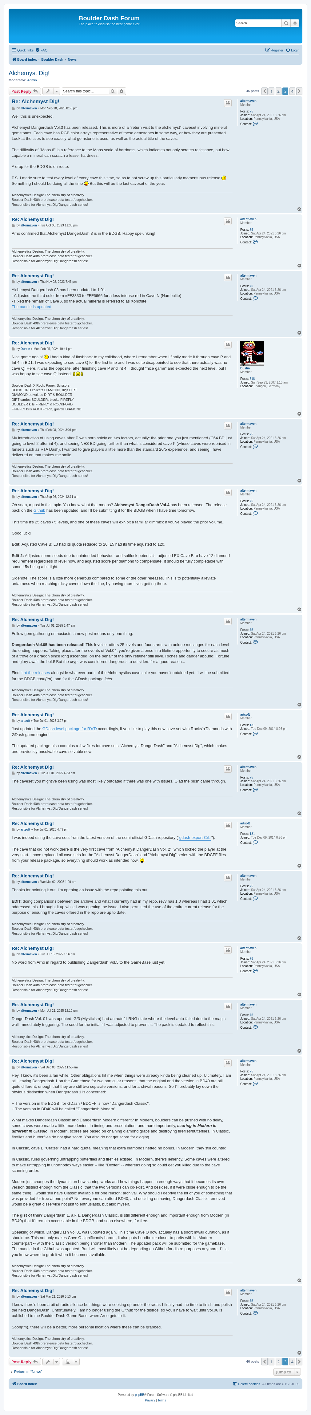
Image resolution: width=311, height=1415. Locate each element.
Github (39, 510)
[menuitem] (41, 50)
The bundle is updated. (32, 306)
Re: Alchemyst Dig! (35, 101)
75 (251, 111)
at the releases (37, 672)
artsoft (245, 714)
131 (252, 725)
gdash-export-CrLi (195, 837)
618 (252, 378)
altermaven (248, 101)
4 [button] (292, 91)
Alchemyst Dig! (29, 73)
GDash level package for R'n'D (69, 728)
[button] (264, 91)
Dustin (245, 368)
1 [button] (271, 91)
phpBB (139, 1395)
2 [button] (278, 91)
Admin (32, 80)
